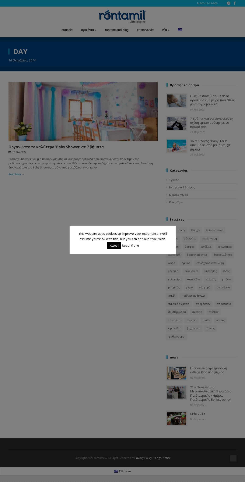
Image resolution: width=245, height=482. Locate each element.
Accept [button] (114, 245)
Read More (130, 245)
